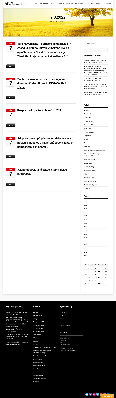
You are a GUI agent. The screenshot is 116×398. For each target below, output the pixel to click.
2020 (85, 223)
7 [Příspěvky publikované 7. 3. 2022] (85, 271)
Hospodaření (88, 135)
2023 (85, 212)
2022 (56, 21)
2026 (85, 201)
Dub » (100, 283)
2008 (85, 256)
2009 (85, 252)
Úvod (35, 4)
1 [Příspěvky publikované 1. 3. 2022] (88, 268)
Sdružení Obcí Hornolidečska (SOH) (95, 150)
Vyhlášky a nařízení (90, 181)
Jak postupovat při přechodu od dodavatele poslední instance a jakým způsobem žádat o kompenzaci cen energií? (45, 142)
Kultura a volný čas (74, 4)
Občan (61, 4)
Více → (11, 66)
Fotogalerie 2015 (89, 121)
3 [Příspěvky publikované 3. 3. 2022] (95, 268)
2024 (85, 208)
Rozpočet (87, 146)
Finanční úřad (88, 114)
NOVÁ (86, 139)
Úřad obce (44, 4)
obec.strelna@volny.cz (71, 350)
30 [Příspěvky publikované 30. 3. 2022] (92, 280)
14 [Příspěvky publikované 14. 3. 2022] (85, 274)
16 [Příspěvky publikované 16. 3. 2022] (92, 274)
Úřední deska (88, 163)
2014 (85, 245)
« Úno (87, 283)
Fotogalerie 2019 (89, 132)
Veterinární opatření (90, 170)
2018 (85, 230)
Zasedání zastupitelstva (91, 185)
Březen (61, 21)
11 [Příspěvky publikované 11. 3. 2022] (99, 271)
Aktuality (90, 4)
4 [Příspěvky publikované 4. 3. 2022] (98, 268)
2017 (85, 234)
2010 (85, 248)
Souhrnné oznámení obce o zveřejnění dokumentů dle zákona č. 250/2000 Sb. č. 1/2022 (42, 83)
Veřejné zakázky (89, 167)
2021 (85, 219)
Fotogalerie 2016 (89, 125)
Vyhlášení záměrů (89, 177)
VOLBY (86, 174)
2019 (85, 227)
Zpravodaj (87, 188)
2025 (85, 205)
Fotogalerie (87, 117)
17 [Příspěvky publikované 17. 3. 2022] (96, 274)
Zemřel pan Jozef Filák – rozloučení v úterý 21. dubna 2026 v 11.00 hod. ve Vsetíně (95, 86)
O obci (53, 4)
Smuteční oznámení (90, 159)
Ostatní (86, 143)
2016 (85, 237)
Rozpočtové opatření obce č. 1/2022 (39, 110)
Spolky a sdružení (103, 4)
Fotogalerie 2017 (89, 128)
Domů (52, 21)
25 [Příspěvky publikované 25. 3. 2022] (99, 277)
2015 (85, 241)
